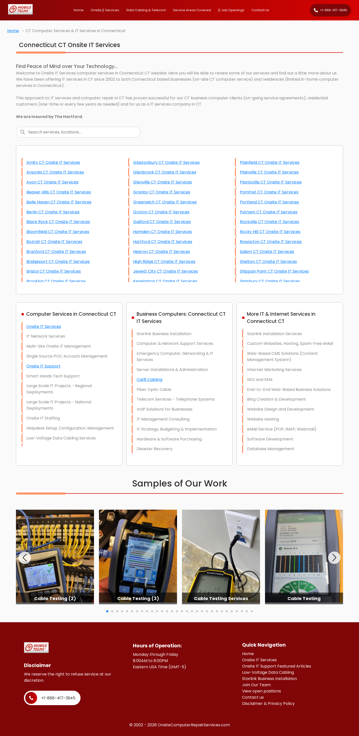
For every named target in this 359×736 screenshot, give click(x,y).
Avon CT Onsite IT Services (52, 182)
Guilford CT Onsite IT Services (162, 222)
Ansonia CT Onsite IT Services (55, 172)
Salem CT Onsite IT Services (267, 251)
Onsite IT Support (43, 366)
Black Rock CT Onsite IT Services (58, 222)
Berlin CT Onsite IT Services (53, 212)
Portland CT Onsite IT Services (269, 202)
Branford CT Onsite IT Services (56, 251)
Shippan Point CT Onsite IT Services (274, 271)
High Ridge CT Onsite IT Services (164, 261)
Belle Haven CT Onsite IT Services (58, 202)
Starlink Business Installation (269, 678)
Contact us (253, 697)
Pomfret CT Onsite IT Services (269, 192)
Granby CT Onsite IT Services (161, 192)
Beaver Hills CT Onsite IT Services (58, 192)
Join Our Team (256, 685)
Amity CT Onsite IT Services (53, 162)
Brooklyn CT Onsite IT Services (56, 281)
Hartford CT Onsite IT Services (162, 242)
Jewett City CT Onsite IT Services (165, 271)
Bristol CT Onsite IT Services (53, 271)
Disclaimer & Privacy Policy (268, 703)
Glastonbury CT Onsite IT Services (166, 162)
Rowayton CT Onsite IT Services (271, 242)
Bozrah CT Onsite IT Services (54, 242)
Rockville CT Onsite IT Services (269, 222)
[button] (24, 558)
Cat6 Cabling (149, 379)
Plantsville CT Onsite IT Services (271, 182)
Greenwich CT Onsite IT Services (165, 202)
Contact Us (260, 10)
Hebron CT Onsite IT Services (161, 251)
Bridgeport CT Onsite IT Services (58, 261)
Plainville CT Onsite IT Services (269, 172)
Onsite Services (105, 10)
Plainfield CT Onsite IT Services (269, 162)
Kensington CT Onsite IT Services (165, 281)
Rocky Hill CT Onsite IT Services (270, 232)
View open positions (261, 691)
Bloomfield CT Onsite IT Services (57, 232)
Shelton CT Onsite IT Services (268, 261)
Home (79, 10)
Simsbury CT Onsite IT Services (270, 281)
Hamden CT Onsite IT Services (162, 232)
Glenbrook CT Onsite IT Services (164, 172)
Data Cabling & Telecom (146, 10)
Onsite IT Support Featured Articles (276, 666)
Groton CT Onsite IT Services (161, 212)
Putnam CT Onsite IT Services (268, 212)
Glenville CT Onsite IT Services (162, 182)
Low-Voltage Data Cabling (268, 672)
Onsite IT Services (43, 326)
